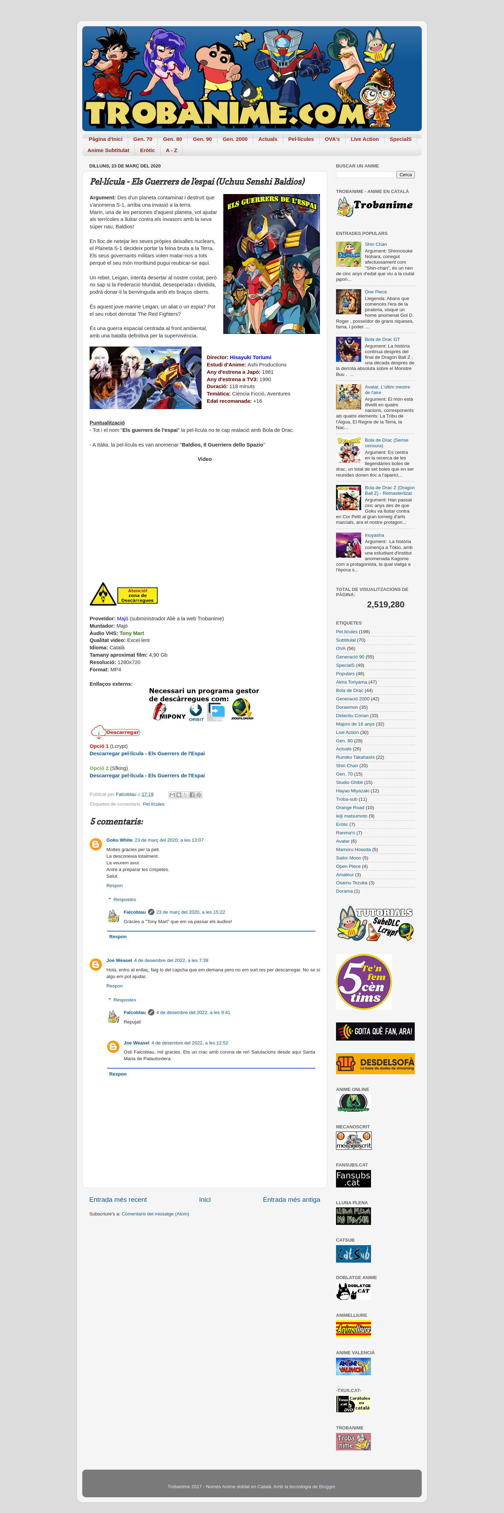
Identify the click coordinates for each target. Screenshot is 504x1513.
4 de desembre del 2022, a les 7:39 (171, 960)
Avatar (343, 841)
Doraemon (347, 707)
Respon (114, 885)
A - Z (171, 150)
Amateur (345, 874)
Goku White (119, 840)
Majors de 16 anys (355, 724)
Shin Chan (376, 244)
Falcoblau (135, 912)
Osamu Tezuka (352, 882)
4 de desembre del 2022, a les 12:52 (190, 1042)
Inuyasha (374, 535)
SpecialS (401, 139)
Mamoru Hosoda (353, 849)
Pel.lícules (153, 804)
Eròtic (147, 150)
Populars (345, 673)
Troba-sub (346, 799)
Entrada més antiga (291, 1199)
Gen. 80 (172, 139)
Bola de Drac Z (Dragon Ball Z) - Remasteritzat (390, 490)
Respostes (125, 899)
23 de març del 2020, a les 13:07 (169, 840)
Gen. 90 (202, 139)
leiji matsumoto (352, 816)
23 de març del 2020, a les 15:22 (190, 912)
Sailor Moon (348, 858)
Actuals (267, 139)
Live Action (365, 139)
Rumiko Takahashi (355, 757)
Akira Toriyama (351, 682)
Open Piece (348, 866)
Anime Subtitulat (108, 150)
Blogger (327, 1486)
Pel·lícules (301, 139)
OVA (341, 648)
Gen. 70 (142, 139)
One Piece (376, 291)
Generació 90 (350, 656)
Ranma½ (345, 832)
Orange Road (350, 807)
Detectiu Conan (352, 715)
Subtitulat (346, 640)
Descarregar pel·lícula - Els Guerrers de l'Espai (147, 753)
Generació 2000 (353, 698)
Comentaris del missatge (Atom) (155, 1213)
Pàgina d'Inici (105, 139)
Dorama (344, 891)
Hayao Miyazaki (352, 790)
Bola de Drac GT (382, 339)
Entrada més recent (118, 1199)
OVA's (332, 139)
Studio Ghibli (349, 782)
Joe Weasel (119, 960)
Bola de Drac (349, 690)
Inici (205, 1199)
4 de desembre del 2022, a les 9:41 (193, 1012)
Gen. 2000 (235, 139)
